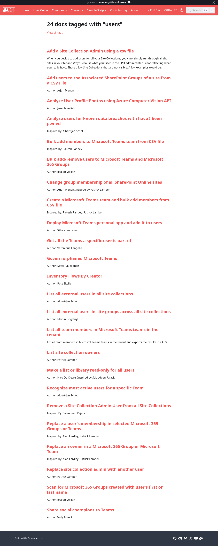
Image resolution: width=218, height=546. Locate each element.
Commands (59, 10)
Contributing (118, 10)
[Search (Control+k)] (200, 10)
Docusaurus (35, 538)
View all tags (55, 32)
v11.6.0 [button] (152, 10)
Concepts (77, 10)
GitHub (170, 10)
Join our (109, 2)
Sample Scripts (96, 10)
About (135, 10)
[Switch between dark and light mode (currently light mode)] (181, 10)
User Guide (40, 10)
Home (25, 10)
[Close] (213, 2)
